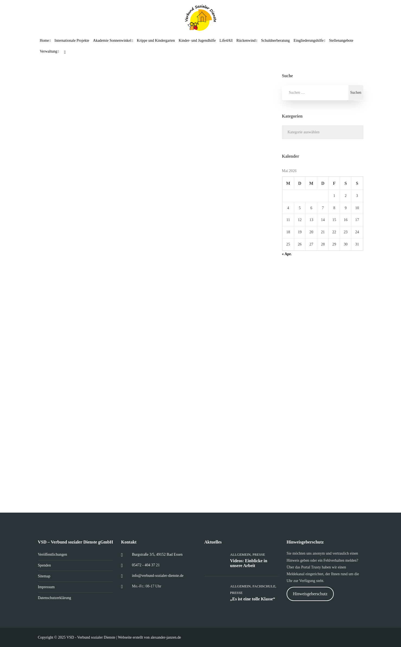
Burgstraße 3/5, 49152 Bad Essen (157, 554)
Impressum (46, 587)
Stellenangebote (341, 40)
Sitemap (44, 576)
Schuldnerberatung (275, 40)
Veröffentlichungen (52, 554)
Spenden (44, 565)
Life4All (226, 40)
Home (44, 40)
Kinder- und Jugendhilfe (197, 40)
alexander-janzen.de (165, 637)
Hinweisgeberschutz (310, 593)
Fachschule (263, 586)
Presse (258, 554)
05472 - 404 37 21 (146, 565)
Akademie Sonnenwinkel (112, 40)
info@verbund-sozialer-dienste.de (158, 576)
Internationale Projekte (71, 40)
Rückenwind (246, 40)
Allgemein (240, 554)
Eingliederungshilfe (308, 40)
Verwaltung (48, 51)
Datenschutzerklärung (54, 598)
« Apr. (287, 254)
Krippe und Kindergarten (156, 40)
